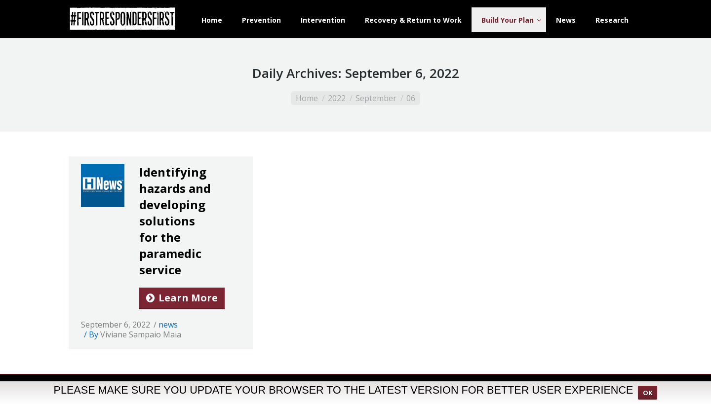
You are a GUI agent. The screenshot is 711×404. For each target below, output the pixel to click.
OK (647, 395)
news (168, 324)
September (376, 98)
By (135, 334)
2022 (337, 98)
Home (307, 98)
